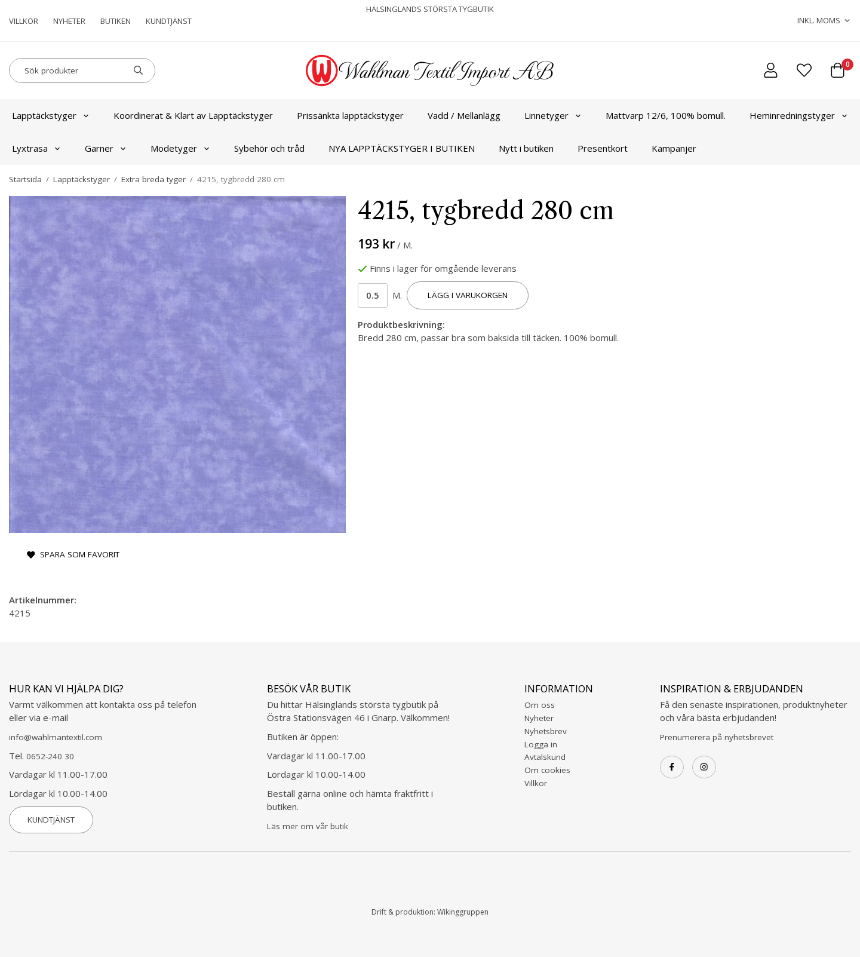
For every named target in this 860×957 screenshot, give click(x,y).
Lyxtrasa (36, 148)
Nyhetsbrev (545, 731)
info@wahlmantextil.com (55, 737)
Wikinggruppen (463, 912)
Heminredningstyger (799, 115)
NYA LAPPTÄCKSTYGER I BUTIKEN (401, 148)
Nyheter (69, 21)
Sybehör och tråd (269, 148)
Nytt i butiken (526, 148)
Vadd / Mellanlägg (464, 115)
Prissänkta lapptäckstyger (350, 115)
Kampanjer (674, 148)
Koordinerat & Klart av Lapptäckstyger (193, 115)
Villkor (23, 21)
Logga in (540, 744)
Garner (106, 148)
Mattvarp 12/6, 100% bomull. (666, 115)
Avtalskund (545, 757)
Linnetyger (553, 115)
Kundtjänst (169, 21)
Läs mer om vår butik (307, 826)
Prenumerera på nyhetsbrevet (716, 737)
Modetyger (180, 148)
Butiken (115, 21)
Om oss (539, 705)
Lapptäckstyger (51, 115)
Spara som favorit (73, 554)
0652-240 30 (50, 756)
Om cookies (547, 770)
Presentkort (603, 148)
